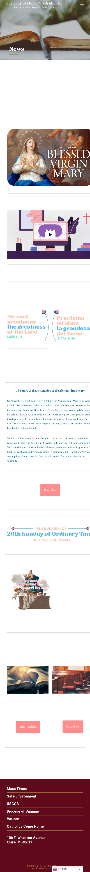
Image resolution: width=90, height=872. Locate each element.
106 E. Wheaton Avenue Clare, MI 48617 (27, 840)
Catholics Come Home (23, 826)
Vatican (11, 819)
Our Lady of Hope (44, 866)
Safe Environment (19, 796)
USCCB (11, 804)
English (60, 869)
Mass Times (15, 789)
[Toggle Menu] (81, 3)
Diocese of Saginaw (21, 811)
